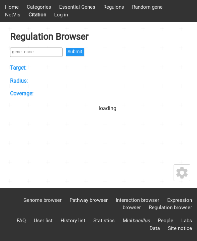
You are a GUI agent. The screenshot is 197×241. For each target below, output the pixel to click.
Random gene (147, 7)
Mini (136, 221)
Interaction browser (137, 200)
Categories (39, 7)
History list (73, 221)
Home (12, 7)
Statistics (104, 221)
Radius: (19, 81)
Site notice (180, 228)
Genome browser (42, 200)
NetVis (12, 15)
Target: (18, 68)
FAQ (21, 221)
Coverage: (21, 93)
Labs (186, 221)
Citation (37, 15)
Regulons (113, 7)
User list (43, 221)
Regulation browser (170, 208)
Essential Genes (77, 7)
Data (155, 228)
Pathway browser (89, 200)
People (165, 221)
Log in (61, 15)
